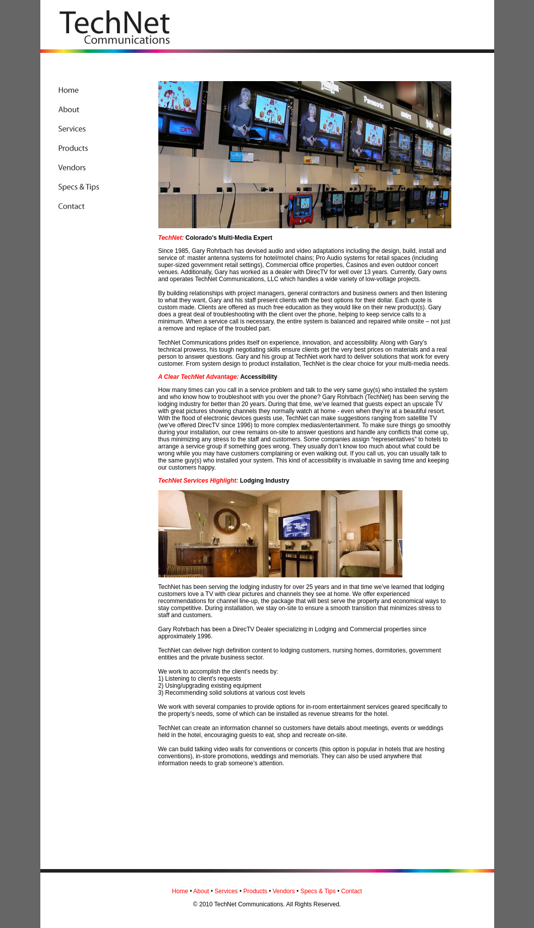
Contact (351, 891)
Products (255, 891)
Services (226, 891)
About (201, 891)
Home (180, 891)
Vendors (284, 891)
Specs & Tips (318, 891)
